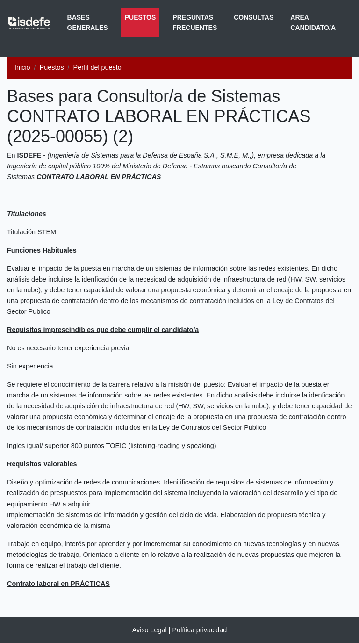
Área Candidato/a (313, 22)
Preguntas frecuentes (194, 22)
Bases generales (87, 22)
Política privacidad (199, 630)
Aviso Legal (149, 630)
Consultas (253, 17)
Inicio (22, 67)
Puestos (142, 16)
